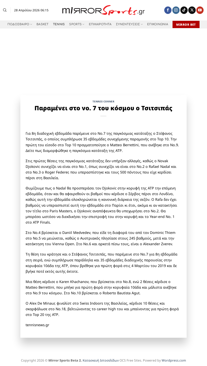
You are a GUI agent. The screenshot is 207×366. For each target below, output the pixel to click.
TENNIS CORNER (103, 101)
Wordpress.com (174, 360)
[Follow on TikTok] (184, 10)
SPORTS (76, 24)
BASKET (42, 24)
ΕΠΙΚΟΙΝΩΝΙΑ (157, 24)
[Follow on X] (192, 10)
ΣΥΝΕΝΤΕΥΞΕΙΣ (129, 24)
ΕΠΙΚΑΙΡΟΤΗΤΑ (100, 24)
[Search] (4, 10)
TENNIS (59, 24)
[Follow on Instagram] (176, 10)
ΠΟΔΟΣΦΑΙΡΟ (19, 24)
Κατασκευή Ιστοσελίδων (101, 360)
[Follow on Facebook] (168, 10)
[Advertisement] (103, 58)
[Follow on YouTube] (200, 10)
